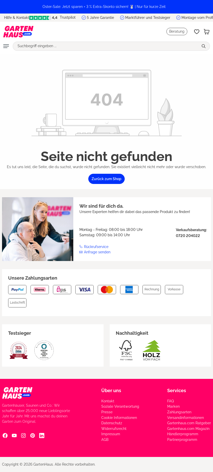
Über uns (111, 390)
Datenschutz (111, 423)
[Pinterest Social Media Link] (33, 435)
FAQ (170, 401)
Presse (106, 412)
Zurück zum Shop (106, 179)
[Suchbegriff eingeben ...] (106, 46)
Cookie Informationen (119, 418)
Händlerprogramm (182, 434)
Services (176, 390)
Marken (173, 406)
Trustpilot (52, 17)
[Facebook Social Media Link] (5, 435)
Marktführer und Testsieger (147, 18)
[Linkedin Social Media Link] (42, 435)
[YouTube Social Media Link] (14, 435)
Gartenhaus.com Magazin (188, 429)
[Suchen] (204, 46)
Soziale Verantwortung (120, 406)
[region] (106, 7)
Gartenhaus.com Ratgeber (189, 423)
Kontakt (107, 401)
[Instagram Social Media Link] (23, 435)
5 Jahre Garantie (100, 18)
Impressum (110, 434)
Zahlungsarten (179, 412)
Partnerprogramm (182, 440)
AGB (104, 440)
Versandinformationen (185, 418)
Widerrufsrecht (113, 429)
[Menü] (6, 46)
